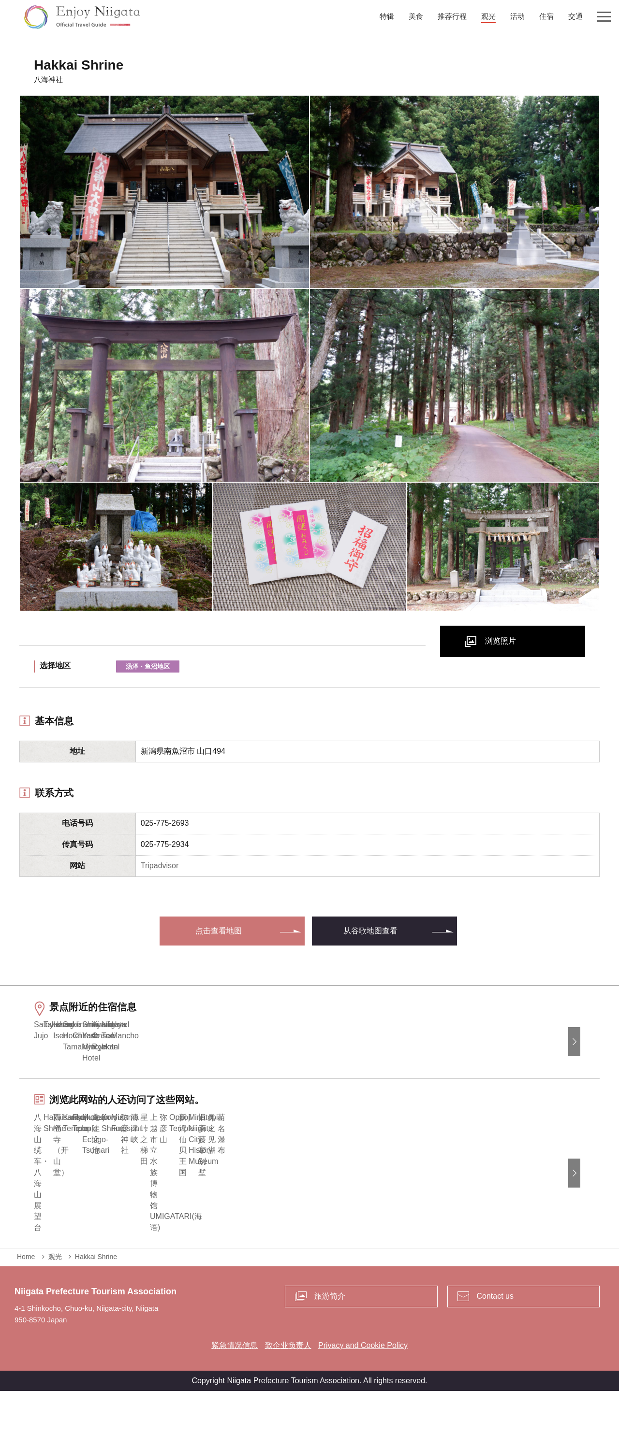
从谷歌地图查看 (370, 931)
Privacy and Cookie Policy (363, 1387)
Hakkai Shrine (96, 1298)
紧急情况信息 (234, 1387)
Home (26, 1298)
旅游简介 (329, 1337)
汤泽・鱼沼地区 (148, 666)
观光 (55, 1298)
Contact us (495, 1337)
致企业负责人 (288, 1387)
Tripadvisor (160, 865)
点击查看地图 (218, 931)
